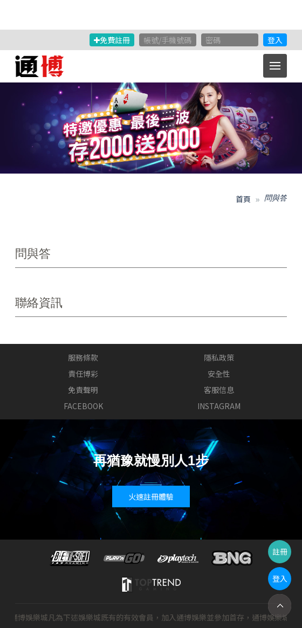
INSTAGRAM (219, 406)
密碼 (213, 39)
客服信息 (219, 389)
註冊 (279, 551)
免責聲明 (83, 389)
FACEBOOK (83, 406)
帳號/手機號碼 (167, 39)
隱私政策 (219, 357)
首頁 (243, 199)
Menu (278, 60)
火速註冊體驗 (151, 496)
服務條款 (83, 357)
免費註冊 (112, 39)
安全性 (219, 373)
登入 (275, 39)
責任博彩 (83, 373)
